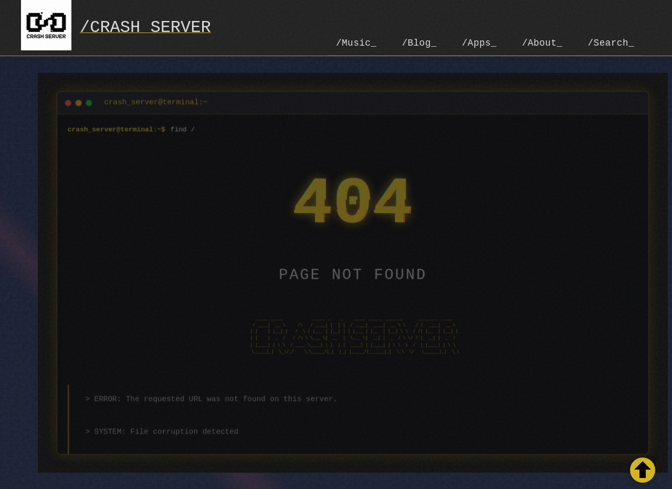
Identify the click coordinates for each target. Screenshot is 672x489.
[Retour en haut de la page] (642, 470)
